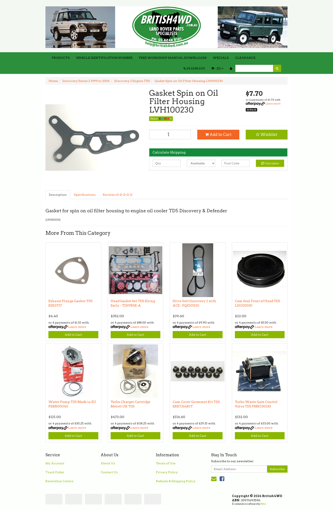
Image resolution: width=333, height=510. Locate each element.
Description (58, 194)
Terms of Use (165, 463)
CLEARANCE (245, 57)
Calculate (270, 163)
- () (217, 68)
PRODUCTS (61, 57)
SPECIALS (221, 57)
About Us (108, 463)
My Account (54, 463)
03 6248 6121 (194, 68)
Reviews (118, 194)
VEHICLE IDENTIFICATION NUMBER (104, 57)
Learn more (273, 103)
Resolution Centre (59, 481)
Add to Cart (218, 134)
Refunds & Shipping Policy (176, 481)
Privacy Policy (167, 472)
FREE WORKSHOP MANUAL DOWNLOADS (173, 57)
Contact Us (109, 472)
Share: (161, 118)
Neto (263, 503)
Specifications (85, 194)
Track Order (54, 472)
